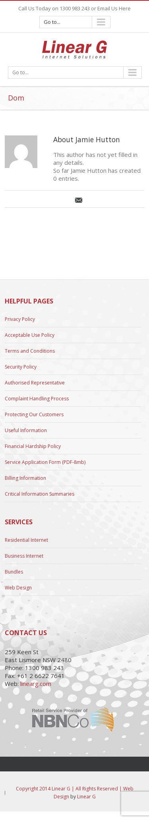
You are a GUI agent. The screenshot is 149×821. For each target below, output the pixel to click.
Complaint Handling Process (37, 398)
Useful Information (26, 430)
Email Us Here (114, 8)
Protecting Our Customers (34, 414)
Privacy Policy (20, 319)
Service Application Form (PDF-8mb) (45, 462)
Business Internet (24, 555)
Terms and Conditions (30, 351)
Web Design (18, 587)
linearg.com (35, 684)
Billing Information (25, 478)
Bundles (14, 571)
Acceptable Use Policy (29, 335)
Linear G (86, 796)
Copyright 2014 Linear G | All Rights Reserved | (69, 788)
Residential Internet (26, 540)
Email (79, 200)
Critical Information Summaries (39, 494)
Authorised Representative (35, 382)
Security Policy (21, 366)
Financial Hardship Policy (33, 446)
